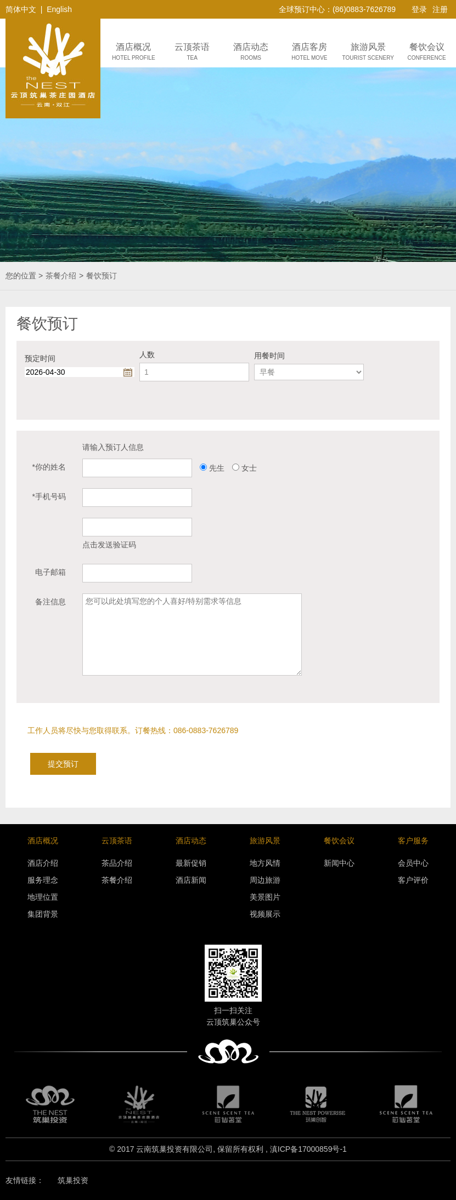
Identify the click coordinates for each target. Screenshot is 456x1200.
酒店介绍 (42, 863)
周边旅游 (265, 880)
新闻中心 (339, 863)
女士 (249, 468)
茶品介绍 (117, 863)
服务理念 (42, 880)
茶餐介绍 (61, 275)
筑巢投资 (73, 1180)
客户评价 (413, 880)
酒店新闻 (191, 880)
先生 (216, 468)
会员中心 (413, 863)
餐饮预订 (101, 275)
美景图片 (265, 897)
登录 (419, 9)
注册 (440, 9)
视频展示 (265, 914)
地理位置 (42, 897)
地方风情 (265, 863)
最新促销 (191, 863)
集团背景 (42, 914)
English (59, 9)
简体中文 (20, 9)
